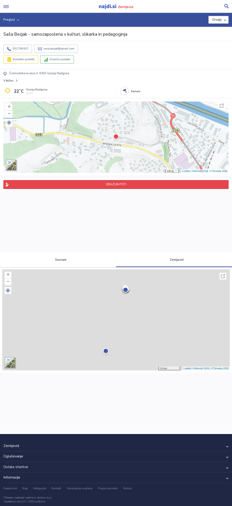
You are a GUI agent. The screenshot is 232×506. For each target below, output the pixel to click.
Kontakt (56, 488)
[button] (9, 122)
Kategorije (39, 488)
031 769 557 (20, 48)
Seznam (58, 260)
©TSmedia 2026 (218, 171)
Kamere (135, 91)
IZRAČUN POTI (116, 184)
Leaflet (186, 171)
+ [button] (9, 107)
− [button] (9, 114)
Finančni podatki (60, 59)
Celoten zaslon (221, 105)
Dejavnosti (10, 488)
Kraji (25, 488)
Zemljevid (174, 260)
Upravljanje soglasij (79, 488)
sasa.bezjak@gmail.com (59, 48)
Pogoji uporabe (108, 488)
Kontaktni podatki (24, 59)
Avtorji (127, 488)
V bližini (8, 80)
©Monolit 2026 (200, 171)
